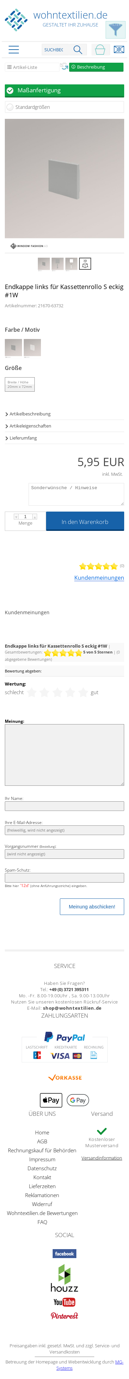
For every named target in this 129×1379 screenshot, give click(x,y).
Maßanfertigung (39, 90)
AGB (42, 1141)
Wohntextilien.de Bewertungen (42, 1213)
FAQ (42, 1221)
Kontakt (42, 1177)
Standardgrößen (32, 107)
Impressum (42, 1159)
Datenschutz (42, 1168)
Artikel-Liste (25, 67)
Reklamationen (42, 1195)
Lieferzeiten (42, 1186)
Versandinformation (102, 1158)
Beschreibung (91, 67)
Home (42, 1132)
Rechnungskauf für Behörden (42, 1150)
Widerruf (42, 1204)
